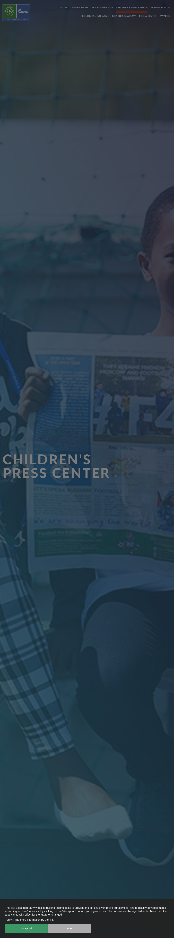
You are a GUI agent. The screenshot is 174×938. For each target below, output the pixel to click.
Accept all (26, 928)
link (51, 919)
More (69, 928)
